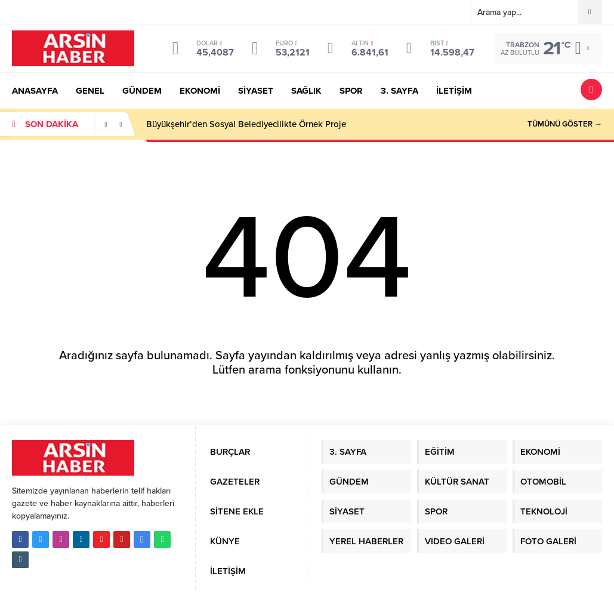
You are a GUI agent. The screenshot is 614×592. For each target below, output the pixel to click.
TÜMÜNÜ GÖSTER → (564, 124)
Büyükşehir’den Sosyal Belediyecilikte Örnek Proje (246, 124)
